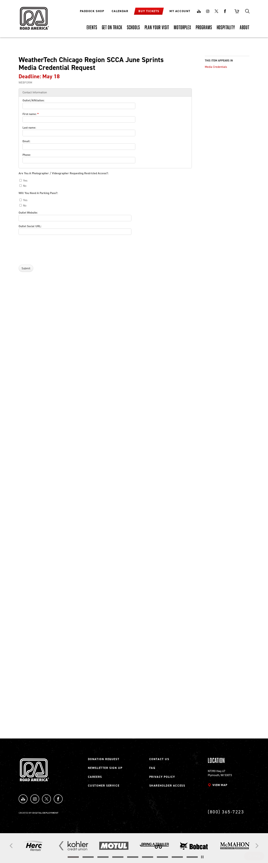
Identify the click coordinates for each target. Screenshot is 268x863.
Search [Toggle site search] (247, 11)
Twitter (216, 11)
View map (219, 785)
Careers (95, 777)
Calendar (120, 11)
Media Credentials (216, 67)
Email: (26, 141)
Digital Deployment (45, 812)
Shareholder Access (167, 786)
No (22, 186)
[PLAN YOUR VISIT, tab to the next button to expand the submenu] (157, 27)
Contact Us (159, 759)
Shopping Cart (237, 11)
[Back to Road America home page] (34, 16)
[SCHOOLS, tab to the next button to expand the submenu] (133, 27)
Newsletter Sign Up (105, 768)
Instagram (208, 11)
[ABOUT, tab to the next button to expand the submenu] (244, 27)
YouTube (23, 798)
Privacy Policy (162, 777)
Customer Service (104, 786)
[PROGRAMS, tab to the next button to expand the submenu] (204, 27)
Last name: (29, 128)
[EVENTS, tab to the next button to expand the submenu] (92, 27)
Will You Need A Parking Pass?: (38, 193)
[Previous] (11, 846)
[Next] (256, 846)
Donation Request (104, 759)
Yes (23, 180)
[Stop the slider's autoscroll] (202, 857)
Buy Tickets (148, 11)
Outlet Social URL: (30, 226)
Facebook (225, 11)
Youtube (199, 11)
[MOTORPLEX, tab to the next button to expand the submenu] (182, 27)
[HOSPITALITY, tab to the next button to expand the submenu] (226, 27)
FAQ (152, 768)
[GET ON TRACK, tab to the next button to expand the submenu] (112, 27)
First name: (30, 114)
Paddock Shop (92, 11)
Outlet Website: (28, 213)
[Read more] (33, 846)
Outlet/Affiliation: (33, 100)
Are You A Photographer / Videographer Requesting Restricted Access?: (64, 173)
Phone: (26, 155)
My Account (179, 11)
